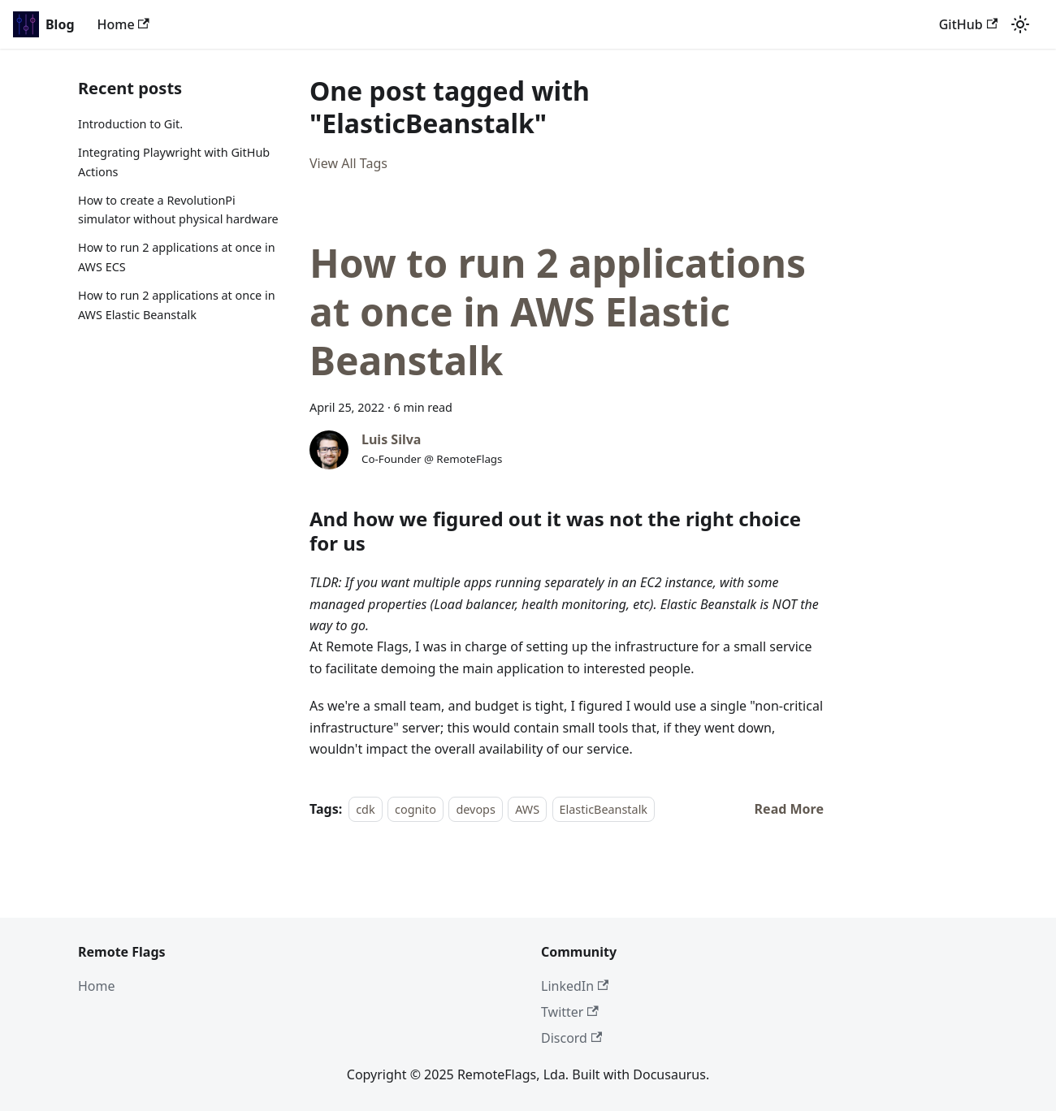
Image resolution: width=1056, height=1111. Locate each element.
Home (123, 24)
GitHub (968, 24)
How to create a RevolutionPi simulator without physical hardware (178, 209)
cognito (415, 809)
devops (475, 809)
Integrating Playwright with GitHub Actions (174, 162)
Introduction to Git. (130, 124)
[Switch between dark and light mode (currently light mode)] (1020, 24)
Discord (571, 1038)
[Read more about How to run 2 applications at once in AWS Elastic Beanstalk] (789, 809)
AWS (527, 809)
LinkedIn (574, 986)
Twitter (570, 1012)
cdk (365, 809)
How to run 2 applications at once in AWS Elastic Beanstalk (176, 304)
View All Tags (348, 163)
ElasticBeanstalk (604, 809)
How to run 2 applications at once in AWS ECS (176, 257)
